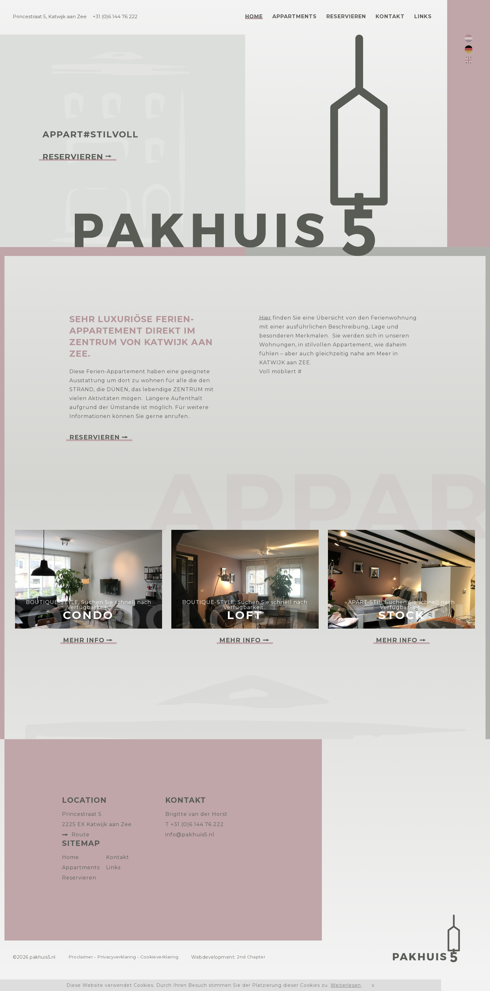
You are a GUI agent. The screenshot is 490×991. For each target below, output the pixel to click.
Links (423, 16)
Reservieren (346, 16)
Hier (265, 318)
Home (254, 16)
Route (80, 852)
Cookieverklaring (163, 974)
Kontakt (390, 16)
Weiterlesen (346, 985)
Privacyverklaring (118, 974)
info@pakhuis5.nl (189, 852)
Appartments (294, 16)
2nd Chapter (256, 974)
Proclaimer (81, 974)
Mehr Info (83, 657)
